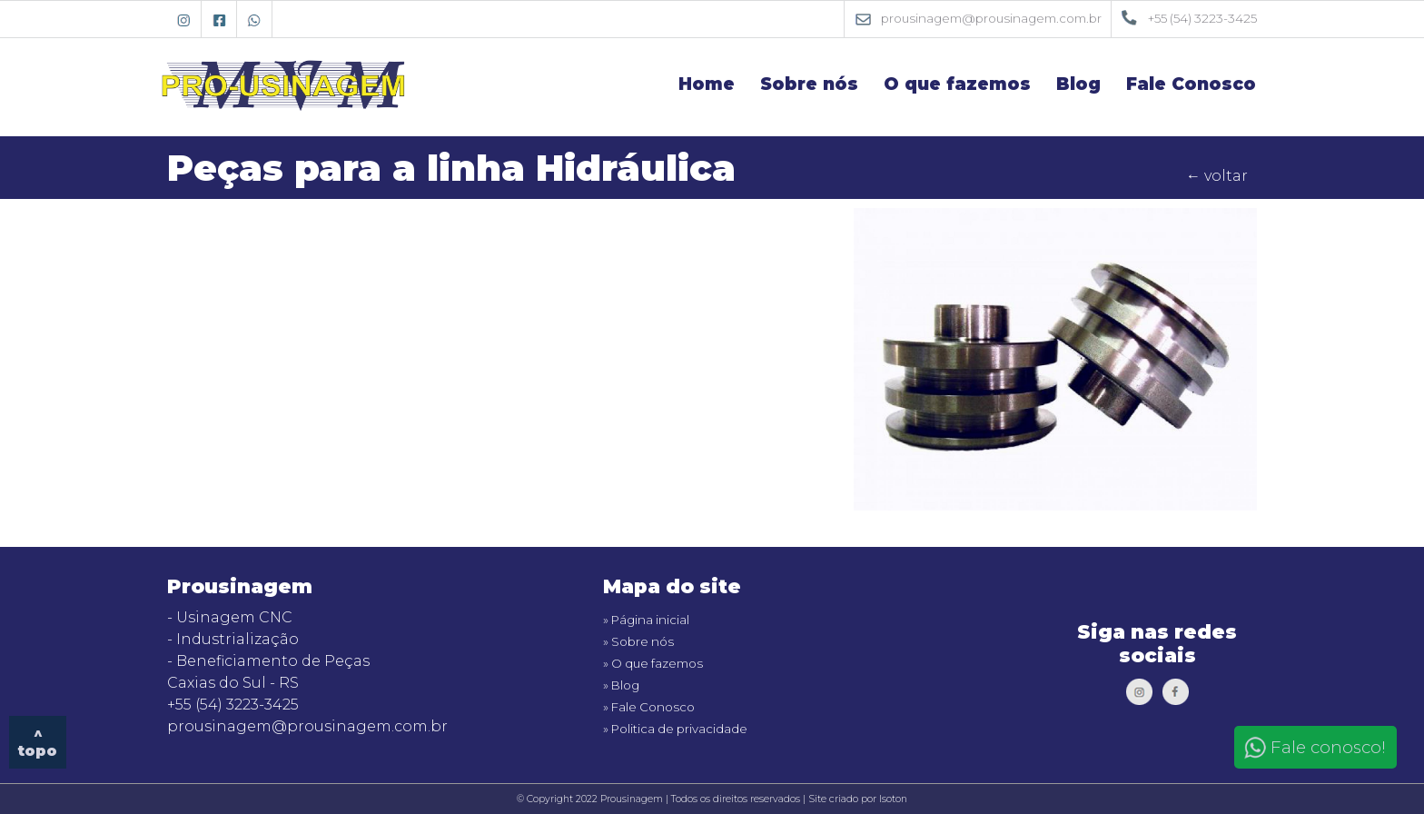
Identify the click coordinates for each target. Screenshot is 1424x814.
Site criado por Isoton (857, 799)
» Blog (621, 685)
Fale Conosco (1191, 84)
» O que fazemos (653, 663)
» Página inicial (646, 619)
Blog (1078, 84)
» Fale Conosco (649, 707)
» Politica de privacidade (675, 728)
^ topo (37, 742)
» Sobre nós (638, 641)
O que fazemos (957, 84)
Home (706, 84)
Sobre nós (809, 84)
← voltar (1217, 175)
